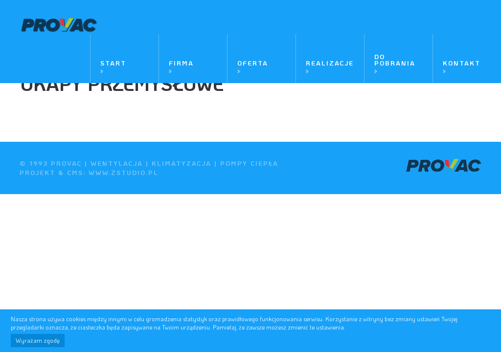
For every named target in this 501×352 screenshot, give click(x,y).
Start (113, 63)
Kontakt (461, 63)
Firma (181, 63)
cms (75, 172)
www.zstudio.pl (124, 172)
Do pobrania (394, 59)
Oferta (252, 63)
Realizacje (330, 63)
